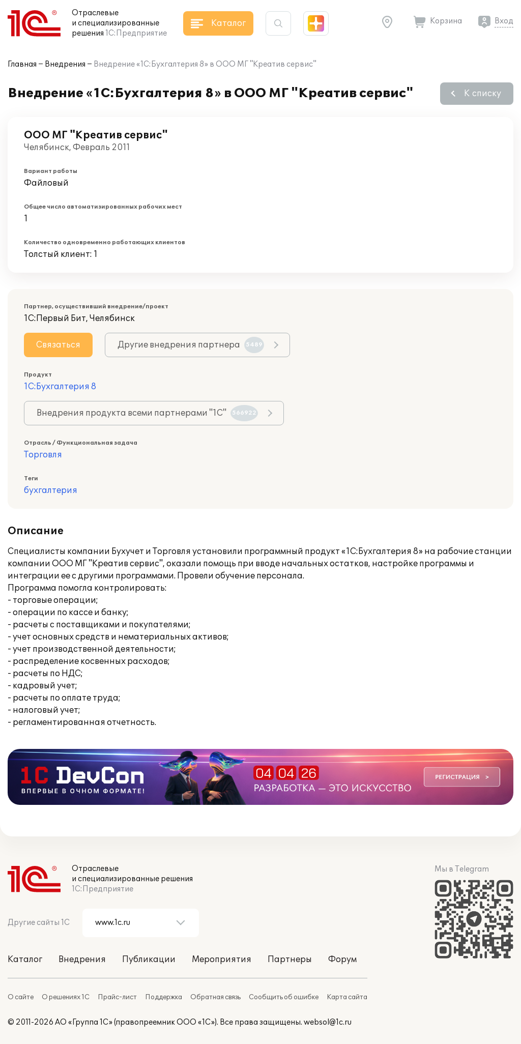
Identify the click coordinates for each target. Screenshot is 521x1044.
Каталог (25, 959)
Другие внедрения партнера (191, 345)
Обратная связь (215, 997)
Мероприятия (221, 959)
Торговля (43, 455)
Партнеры (290, 959)
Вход (504, 21)
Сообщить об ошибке (284, 997)
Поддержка (163, 997)
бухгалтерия (50, 490)
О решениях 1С (66, 997)
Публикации (149, 959)
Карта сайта (347, 997)
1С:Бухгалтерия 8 (60, 387)
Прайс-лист (117, 997)
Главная (22, 64)
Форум (342, 959)
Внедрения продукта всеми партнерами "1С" (147, 413)
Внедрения (65, 64)
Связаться (58, 345)
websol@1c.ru (328, 1022)
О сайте (21, 997)
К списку (482, 94)
